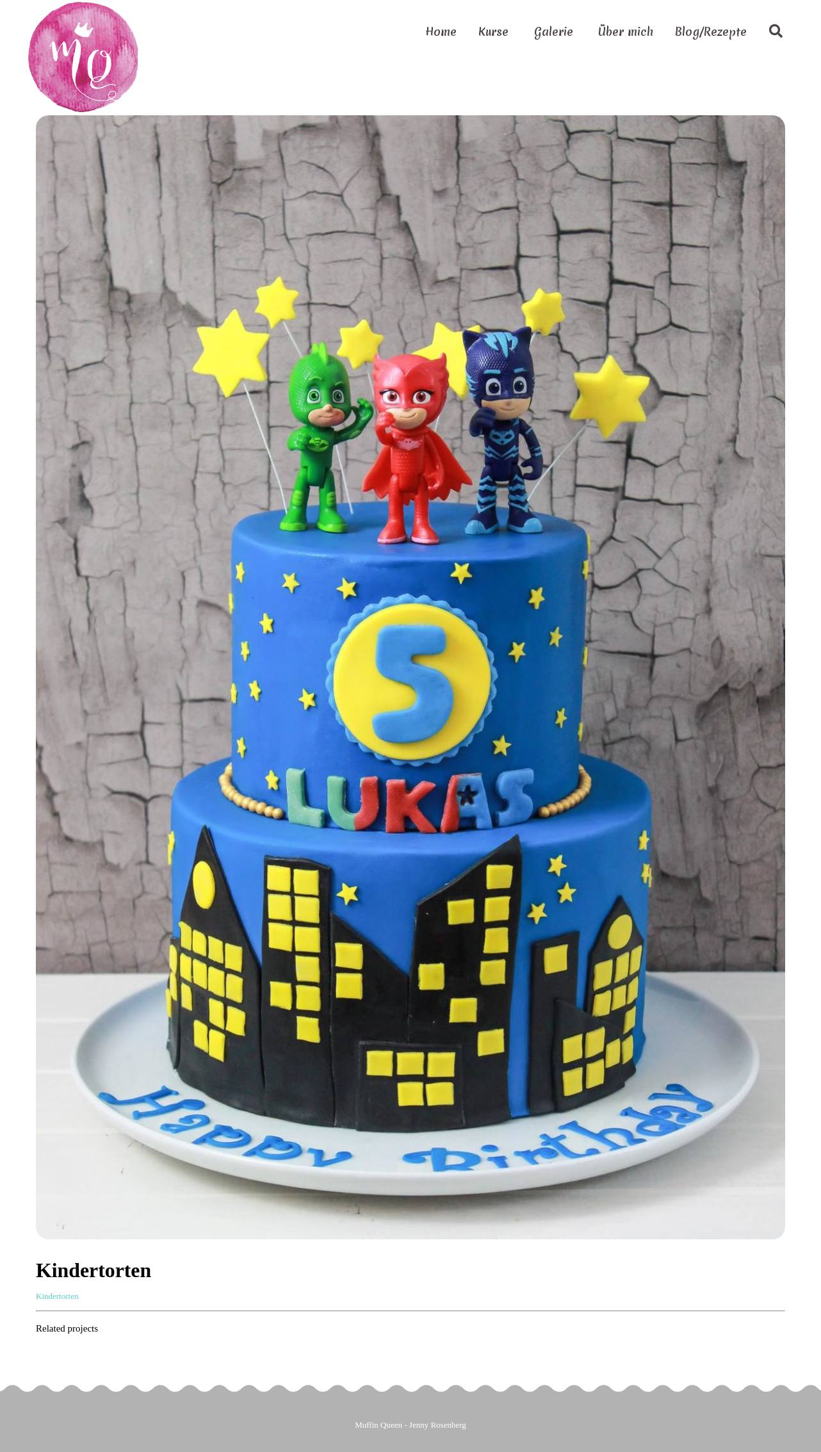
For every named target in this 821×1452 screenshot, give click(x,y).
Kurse (493, 32)
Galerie (553, 32)
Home (441, 32)
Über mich (625, 32)
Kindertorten (57, 1296)
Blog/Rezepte (711, 32)
